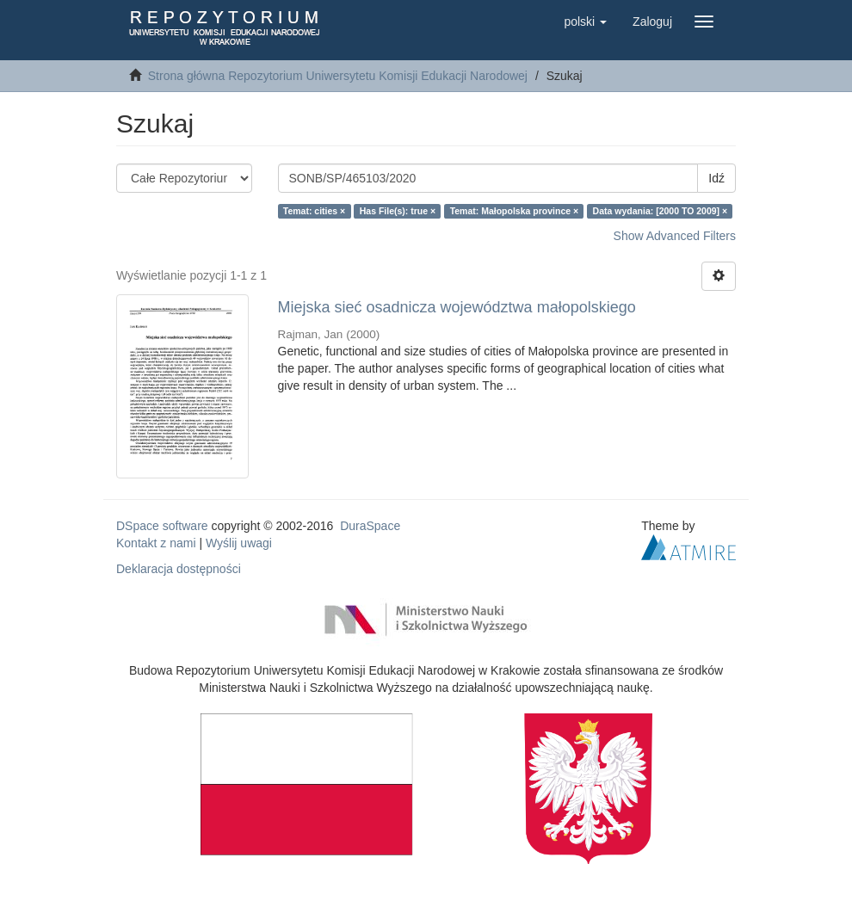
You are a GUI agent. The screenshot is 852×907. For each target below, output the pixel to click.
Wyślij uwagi (239, 543)
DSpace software (162, 526)
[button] (585, 21)
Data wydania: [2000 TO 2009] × (660, 211)
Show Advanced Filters (675, 236)
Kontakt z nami (156, 543)
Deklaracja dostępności (178, 569)
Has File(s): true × (397, 211)
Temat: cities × (314, 211)
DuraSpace (370, 526)
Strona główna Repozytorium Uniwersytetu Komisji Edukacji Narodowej (338, 76)
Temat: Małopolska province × (514, 211)
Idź (716, 178)
